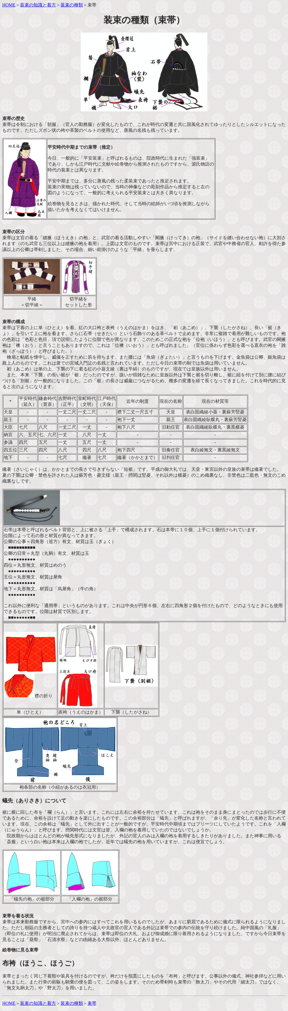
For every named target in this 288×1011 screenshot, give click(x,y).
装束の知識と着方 (38, 5)
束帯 (91, 1003)
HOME (8, 5)
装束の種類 (71, 5)
